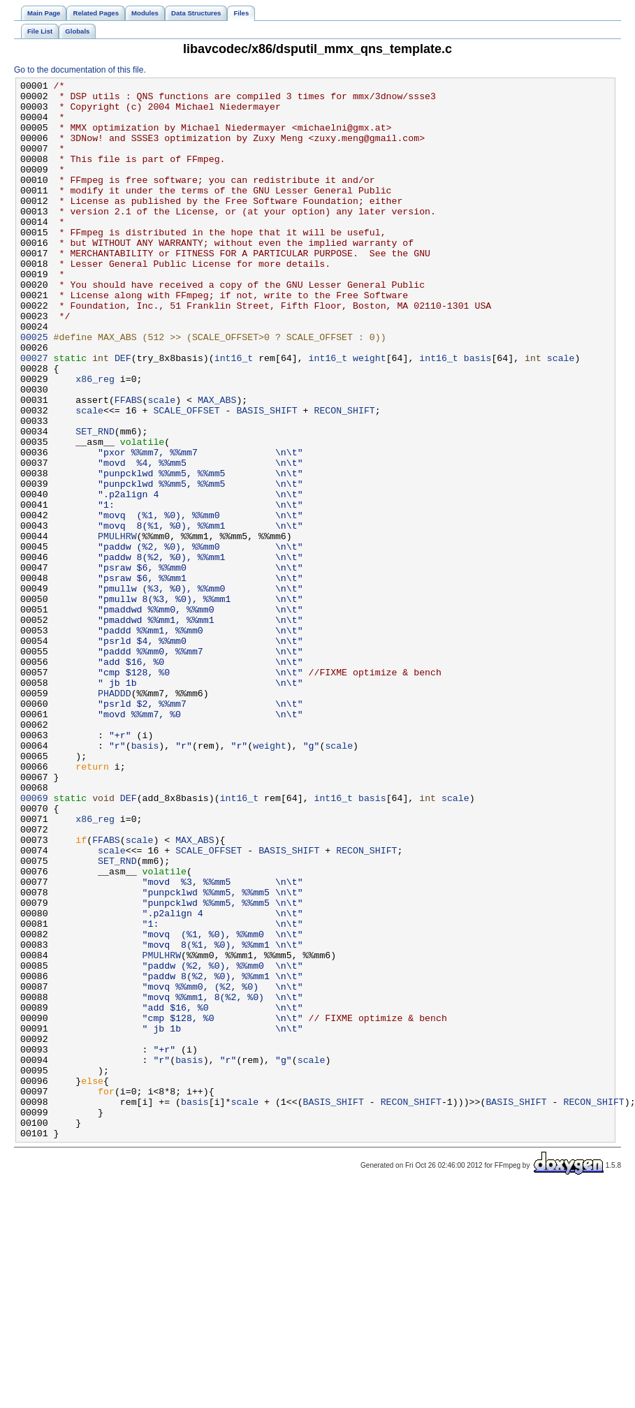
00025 (34, 389)
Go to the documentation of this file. (80, 70)
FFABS (129, 464)
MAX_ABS (217, 464)
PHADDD (114, 816)
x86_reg (95, 439)
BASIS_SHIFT (266, 477)
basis (478, 414)
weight (369, 414)
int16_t (234, 414)
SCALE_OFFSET (186, 477)
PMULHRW (117, 628)
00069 (34, 942)
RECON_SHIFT (344, 477)
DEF (123, 414)
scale (561, 414)
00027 (34, 414)
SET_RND (95, 502)
